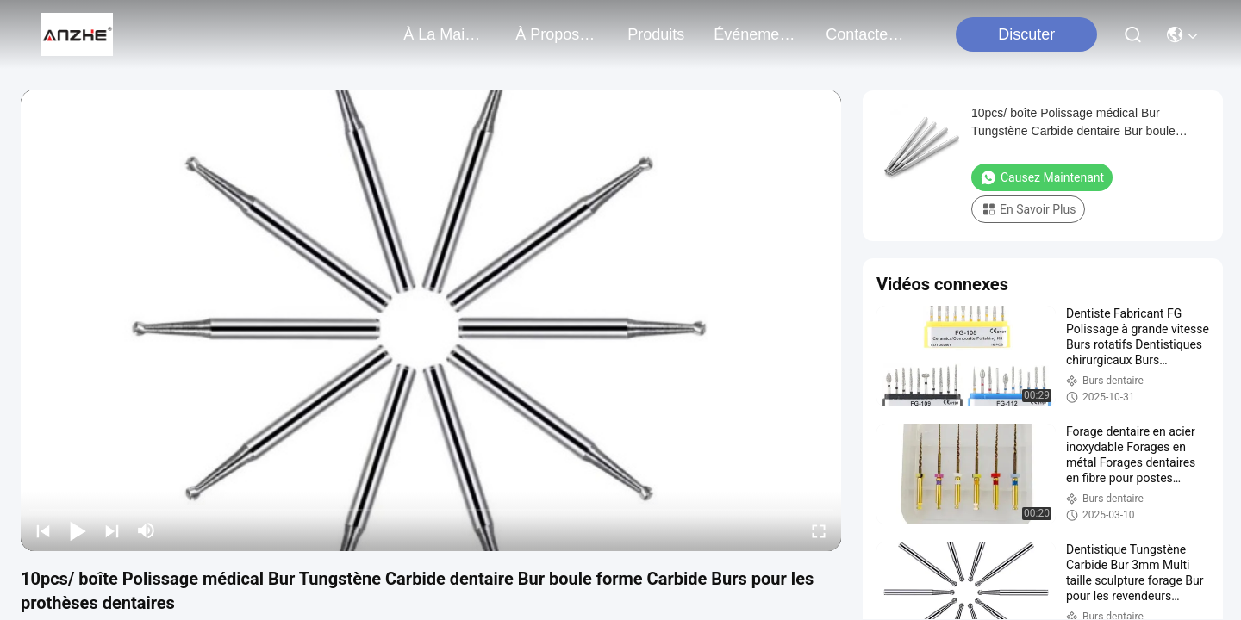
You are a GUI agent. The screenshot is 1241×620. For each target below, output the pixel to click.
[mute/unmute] (146, 530)
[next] (112, 530)
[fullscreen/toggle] (818, 530)
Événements (755, 34)
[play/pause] (77, 530)
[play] (430, 320)
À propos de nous (556, 34)
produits (655, 34)
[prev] (43, 530)
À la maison (444, 34)
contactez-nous (867, 34)
